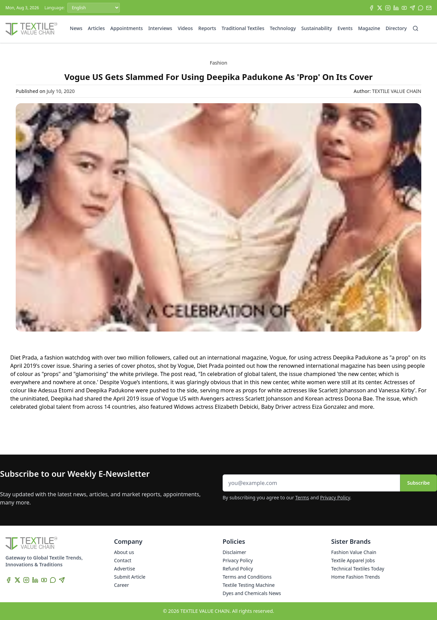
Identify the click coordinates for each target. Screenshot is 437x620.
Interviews (160, 28)
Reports (207, 28)
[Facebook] (371, 8)
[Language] (93, 8)
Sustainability (316, 28)
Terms (302, 497)
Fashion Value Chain (353, 552)
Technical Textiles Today (357, 568)
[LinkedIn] (396, 8)
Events (345, 28)
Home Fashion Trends (355, 577)
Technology (283, 28)
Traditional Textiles (243, 28)
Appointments (126, 28)
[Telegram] (412, 8)
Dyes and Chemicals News (252, 593)
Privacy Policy (335, 497)
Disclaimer (234, 552)
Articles (96, 28)
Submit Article (129, 577)
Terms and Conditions (247, 577)
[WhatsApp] (420, 8)
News (76, 28)
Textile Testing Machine (249, 585)
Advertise (124, 568)
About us (124, 552)
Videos (185, 28)
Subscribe (418, 483)
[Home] (31, 29)
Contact (122, 560)
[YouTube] (404, 8)
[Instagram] (388, 8)
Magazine (369, 28)
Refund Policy (238, 568)
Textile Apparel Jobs (353, 560)
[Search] (415, 28)
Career (121, 585)
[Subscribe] (429, 8)
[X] (379, 8)
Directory (396, 28)
